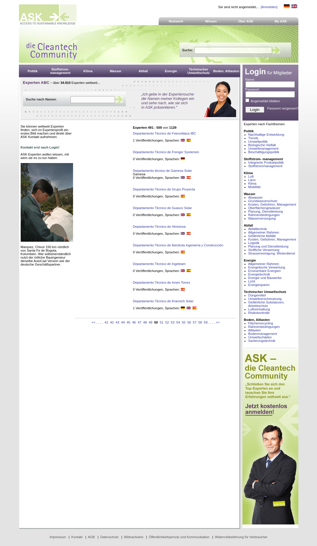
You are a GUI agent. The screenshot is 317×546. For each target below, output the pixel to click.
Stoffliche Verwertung (263, 250)
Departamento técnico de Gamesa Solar (162, 170)
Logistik (254, 243)
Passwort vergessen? (283, 108)
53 (173, 322)
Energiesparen (259, 285)
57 (194, 322)
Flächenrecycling (260, 323)
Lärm (252, 180)
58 (200, 322)
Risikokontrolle (259, 312)
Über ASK (246, 21)
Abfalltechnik (257, 229)
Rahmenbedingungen (264, 215)
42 (112, 322)
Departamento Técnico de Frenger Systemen (166, 152)
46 (134, 322)
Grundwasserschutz (262, 201)
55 (184, 322)
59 (206, 322)
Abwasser (255, 197)
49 (151, 322)
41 (106, 322)
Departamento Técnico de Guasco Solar (162, 208)
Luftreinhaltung (259, 309)
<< (93, 322)
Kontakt (77, 537)
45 (128, 322)
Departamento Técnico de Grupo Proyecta (164, 189)
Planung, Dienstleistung (265, 211)
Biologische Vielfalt (262, 145)
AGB (91, 537)
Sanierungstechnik (261, 340)
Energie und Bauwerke (265, 278)
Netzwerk (176, 21)
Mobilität (254, 187)
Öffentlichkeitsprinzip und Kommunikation (179, 537)
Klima (252, 183)
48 (145, 322)
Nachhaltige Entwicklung (266, 134)
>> (217, 322)
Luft (251, 176)
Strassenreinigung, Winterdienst (271, 253)
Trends (253, 138)
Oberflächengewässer (264, 208)
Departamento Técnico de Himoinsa (159, 226)
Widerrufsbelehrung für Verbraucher (241, 537)
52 (167, 322)
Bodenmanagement (262, 333)
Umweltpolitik (258, 141)
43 (117, 322)
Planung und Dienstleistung (268, 246)
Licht (251, 281)
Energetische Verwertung (266, 267)
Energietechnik (259, 274)
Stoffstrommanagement (265, 166)
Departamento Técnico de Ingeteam (159, 264)
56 (189, 322)
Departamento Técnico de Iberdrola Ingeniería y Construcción (178, 245)
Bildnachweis (133, 537)
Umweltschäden (260, 337)
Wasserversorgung (262, 218)
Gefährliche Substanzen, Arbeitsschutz (266, 304)
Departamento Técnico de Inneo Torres (161, 282)
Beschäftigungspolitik (263, 152)
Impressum (57, 537)
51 (162, 322)
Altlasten (254, 330)
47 (139, 322)
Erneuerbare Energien (264, 271)
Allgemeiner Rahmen (263, 232)
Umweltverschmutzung (265, 299)
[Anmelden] (269, 7)
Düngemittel (257, 295)
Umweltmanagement (263, 148)
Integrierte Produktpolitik (266, 162)
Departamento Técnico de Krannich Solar (163, 301)
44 (123, 322)
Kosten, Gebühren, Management (272, 204)
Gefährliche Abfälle (262, 236)
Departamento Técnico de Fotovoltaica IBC (164, 133)
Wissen (211, 21)
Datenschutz (109, 537)
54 (178, 322)
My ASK (281, 21)
